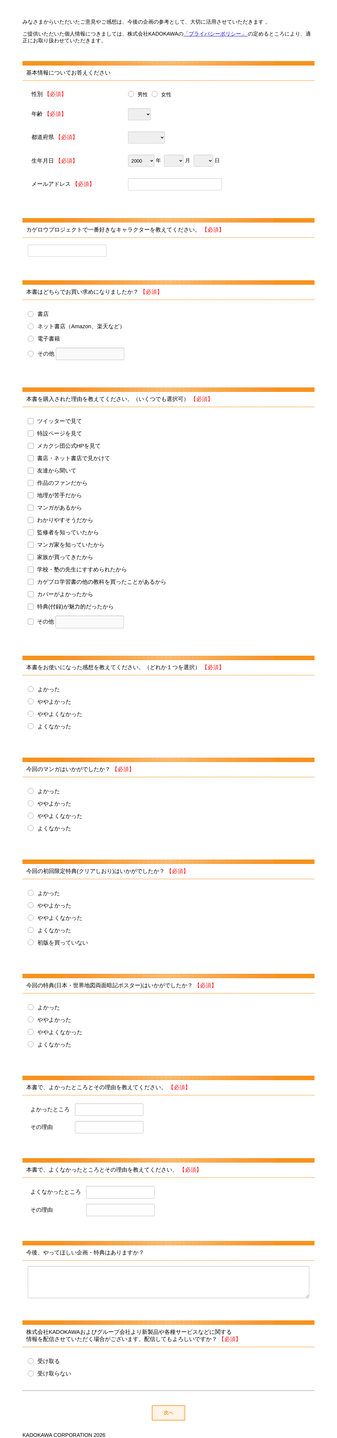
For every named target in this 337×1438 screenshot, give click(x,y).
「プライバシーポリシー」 (215, 34)
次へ (168, 1413)
